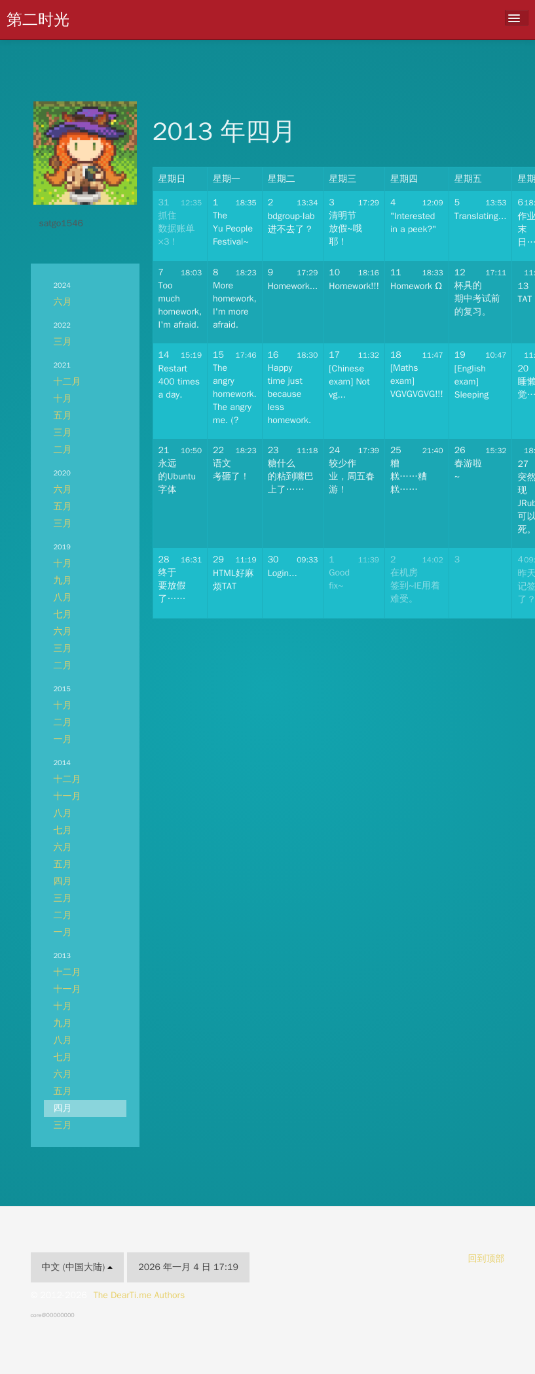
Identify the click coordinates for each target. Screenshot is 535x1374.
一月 (63, 739)
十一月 (67, 796)
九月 (63, 580)
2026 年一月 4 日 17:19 (188, 1267)
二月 (63, 449)
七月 (63, 614)
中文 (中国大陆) (77, 1267)
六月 (63, 301)
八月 (63, 597)
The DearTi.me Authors (139, 1295)
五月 (63, 415)
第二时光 (38, 19)
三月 (63, 341)
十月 (63, 398)
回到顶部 (486, 1258)
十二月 (67, 381)
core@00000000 (53, 1315)
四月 (63, 881)
